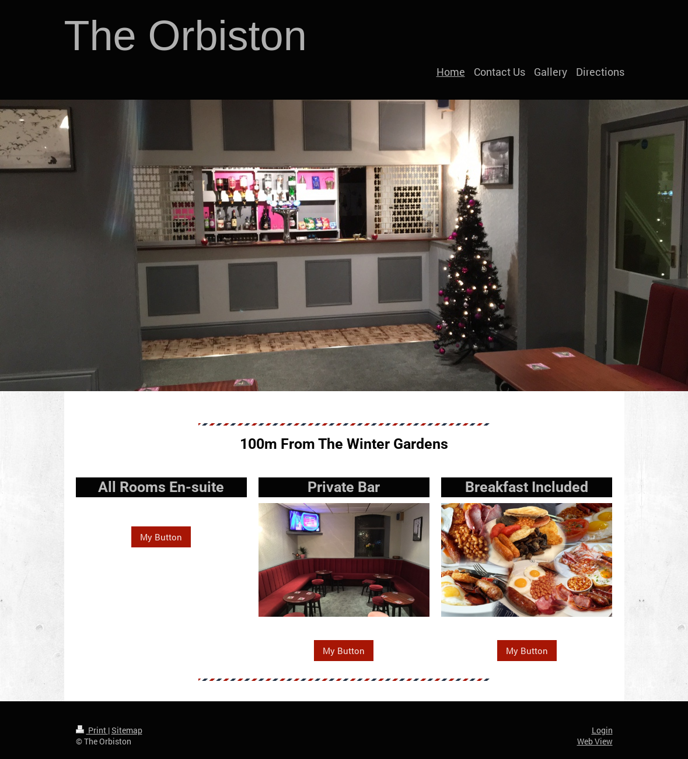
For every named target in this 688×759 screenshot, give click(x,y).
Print (92, 730)
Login (602, 730)
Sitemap (126, 730)
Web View (595, 741)
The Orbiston (185, 35)
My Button (161, 537)
